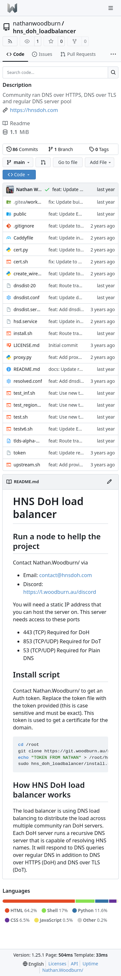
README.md (27, 369)
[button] (43, 162)
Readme (16, 123)
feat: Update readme (70, 453)
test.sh (21, 417)
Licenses (57, 964)
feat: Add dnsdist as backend (78, 309)
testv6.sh (23, 429)
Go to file (67, 162)
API (74, 964)
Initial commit (63, 345)
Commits (22, 149)
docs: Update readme (71, 369)
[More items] (113, 54)
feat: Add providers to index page (83, 465)
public (20, 214)
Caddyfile (23, 238)
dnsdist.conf (26, 297)
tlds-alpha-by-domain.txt (28, 441)
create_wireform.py (28, 273)
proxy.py (23, 357)
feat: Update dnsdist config (77, 297)
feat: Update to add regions (77, 226)
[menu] (33, 964)
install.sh (23, 333)
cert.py (21, 250)
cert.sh (21, 262)
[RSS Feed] (10, 41)
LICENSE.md (26, 345)
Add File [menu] (101, 162)
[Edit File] (109, 481)
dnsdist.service (28, 309)
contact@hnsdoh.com (65, 575)
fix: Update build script (72, 202)
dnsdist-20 (24, 285)
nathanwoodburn (37, 23)
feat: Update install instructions (81, 238)
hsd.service (25, 321)
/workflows (28, 202)
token (20, 453)
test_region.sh (28, 405)
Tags (99, 149)
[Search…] (113, 72)
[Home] (12, 8)
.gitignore (24, 226)
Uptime (90, 964)
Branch (60, 149)
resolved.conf (28, 381)
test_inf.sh (24, 393)
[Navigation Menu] (111, 8)
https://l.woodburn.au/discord (59, 591)
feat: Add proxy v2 (67, 357)
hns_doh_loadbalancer (44, 31)
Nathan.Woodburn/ (62, 970)
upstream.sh (27, 465)
